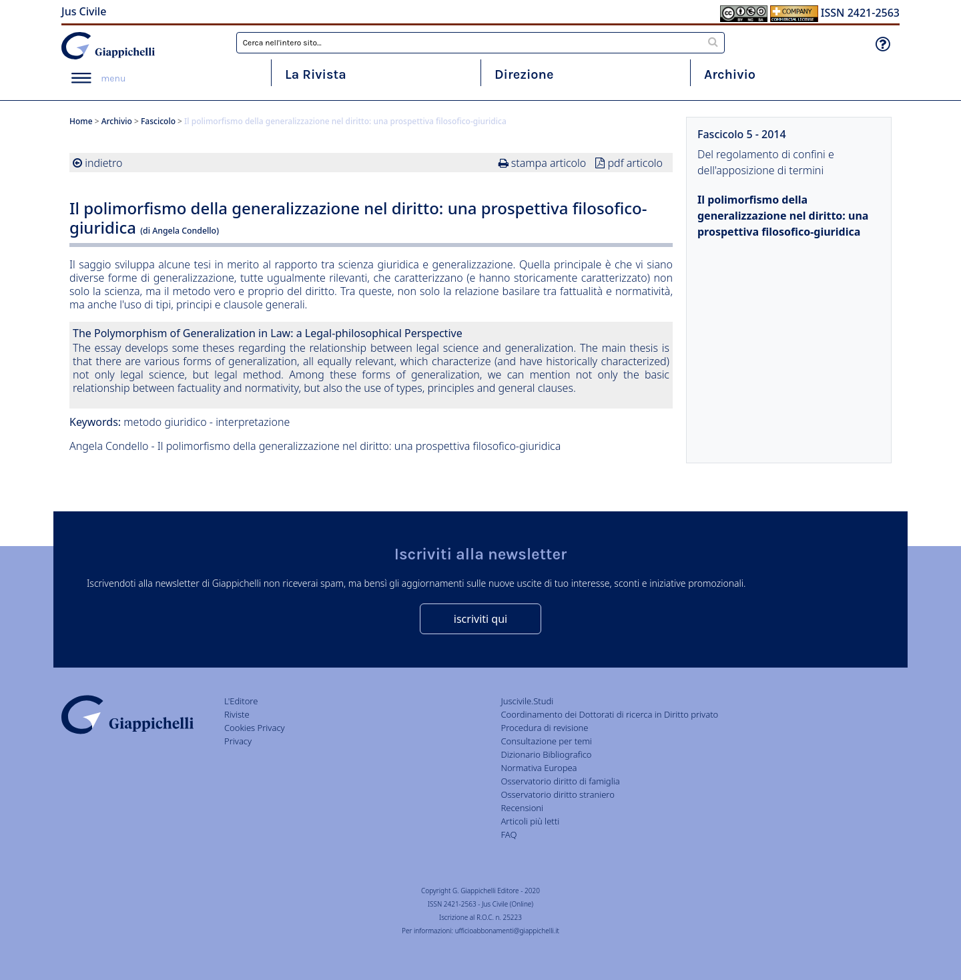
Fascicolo (158, 121)
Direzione (524, 74)
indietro (103, 163)
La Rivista (315, 74)
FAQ (509, 834)
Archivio (729, 74)
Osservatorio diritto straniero (557, 794)
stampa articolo (548, 163)
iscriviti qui (480, 618)
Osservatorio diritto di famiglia (560, 781)
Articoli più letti (530, 821)
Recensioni (522, 808)
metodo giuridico (164, 422)
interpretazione (253, 422)
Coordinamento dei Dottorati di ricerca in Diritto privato (609, 714)
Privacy (238, 741)
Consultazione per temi (546, 741)
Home (81, 121)
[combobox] (480, 42)
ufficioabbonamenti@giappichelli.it (507, 930)
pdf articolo (635, 163)
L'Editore (241, 701)
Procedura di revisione (544, 728)
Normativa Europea (539, 768)
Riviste (237, 714)
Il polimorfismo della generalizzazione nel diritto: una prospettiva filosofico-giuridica (782, 215)
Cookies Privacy (254, 728)
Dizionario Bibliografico (546, 754)
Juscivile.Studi (527, 701)
